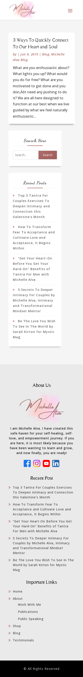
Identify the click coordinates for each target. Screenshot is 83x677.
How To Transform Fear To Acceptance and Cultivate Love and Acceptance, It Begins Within (34, 237)
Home (18, 591)
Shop (17, 626)
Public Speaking (31, 619)
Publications (28, 612)
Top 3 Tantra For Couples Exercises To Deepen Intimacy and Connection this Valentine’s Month (31, 206)
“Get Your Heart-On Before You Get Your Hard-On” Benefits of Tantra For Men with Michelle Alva (32, 269)
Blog (45, 54)
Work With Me (29, 604)
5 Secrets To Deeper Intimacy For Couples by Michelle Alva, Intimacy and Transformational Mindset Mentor (34, 300)
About (18, 598)
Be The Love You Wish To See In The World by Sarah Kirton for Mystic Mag (43, 565)
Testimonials (23, 640)
